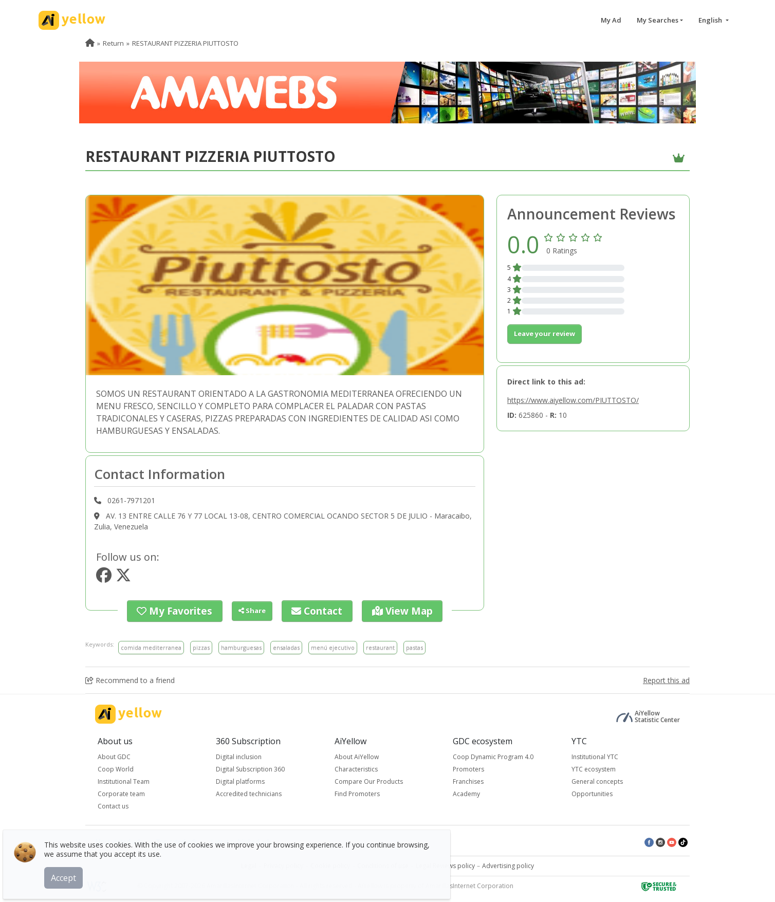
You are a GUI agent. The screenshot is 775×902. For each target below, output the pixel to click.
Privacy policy (283, 863)
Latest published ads (241, 839)
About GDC (114, 754)
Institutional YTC (594, 754)
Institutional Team (124, 779)
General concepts (597, 779)
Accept (70, 870)
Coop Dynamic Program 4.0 (493, 754)
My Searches (657, 20)
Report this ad (666, 678)
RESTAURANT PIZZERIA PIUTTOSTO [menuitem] (185, 43)
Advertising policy (508, 863)
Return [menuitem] (113, 43)
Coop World (116, 767)
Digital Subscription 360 (250, 767)
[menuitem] (90, 43)
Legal (248, 863)
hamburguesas (241, 645)
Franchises (468, 779)
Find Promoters (357, 791)
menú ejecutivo (333, 645)
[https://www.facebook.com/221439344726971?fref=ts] (104, 578)
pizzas (201, 645)
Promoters (468, 767)
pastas (414, 645)
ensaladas (286, 645)
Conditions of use (383, 863)
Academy (466, 791)
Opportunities (592, 791)
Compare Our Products (369, 779)
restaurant (380, 645)
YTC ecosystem (593, 767)
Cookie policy (330, 863)
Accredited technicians (249, 791)
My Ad (611, 20)
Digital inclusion (239, 754)
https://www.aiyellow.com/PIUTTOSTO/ (573, 400)
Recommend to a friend (130, 678)
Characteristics (356, 767)
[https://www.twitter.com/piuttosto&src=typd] (123, 578)
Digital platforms (240, 779)
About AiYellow (357, 754)
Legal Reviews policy (445, 863)
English (711, 20)
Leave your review (544, 333)
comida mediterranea (151, 645)
